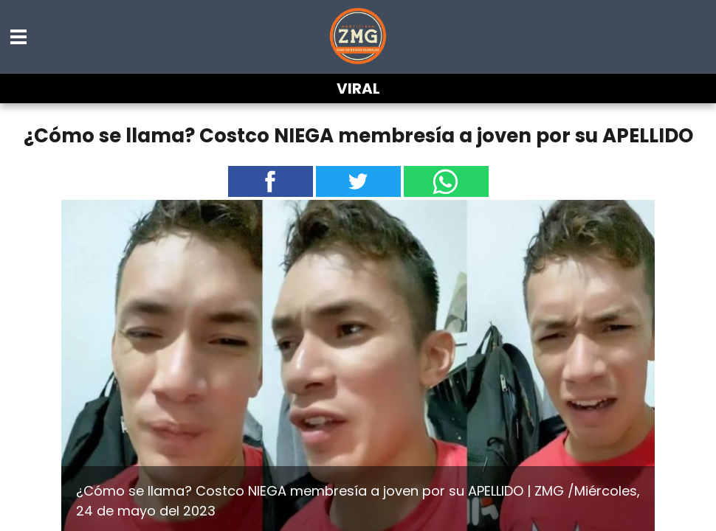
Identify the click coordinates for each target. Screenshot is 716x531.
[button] (19, 37)
